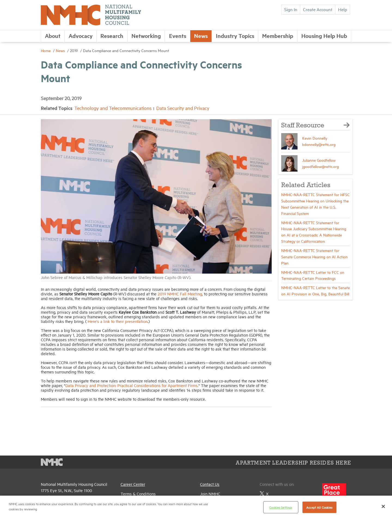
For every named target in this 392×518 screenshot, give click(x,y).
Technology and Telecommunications (113, 108)
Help (342, 9)
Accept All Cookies (319, 507)
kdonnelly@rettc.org (319, 144)
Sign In (290, 9)
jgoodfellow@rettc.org (320, 166)
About (52, 35)
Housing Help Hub (324, 35)
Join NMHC (210, 493)
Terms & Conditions (138, 493)
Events (177, 35)
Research (111, 35)
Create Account (317, 9)
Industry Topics (235, 35)
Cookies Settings (280, 507)
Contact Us (209, 484)
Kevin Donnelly (314, 137)
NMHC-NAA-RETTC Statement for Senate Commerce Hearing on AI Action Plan (314, 256)
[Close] (383, 506)
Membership (277, 35)
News (201, 35)
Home (46, 50)
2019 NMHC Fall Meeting (180, 293)
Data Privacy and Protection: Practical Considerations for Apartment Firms (131, 385)
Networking (146, 35)
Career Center (133, 484)
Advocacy (81, 35)
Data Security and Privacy (182, 108)
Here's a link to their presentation (118, 321)
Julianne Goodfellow (319, 160)
